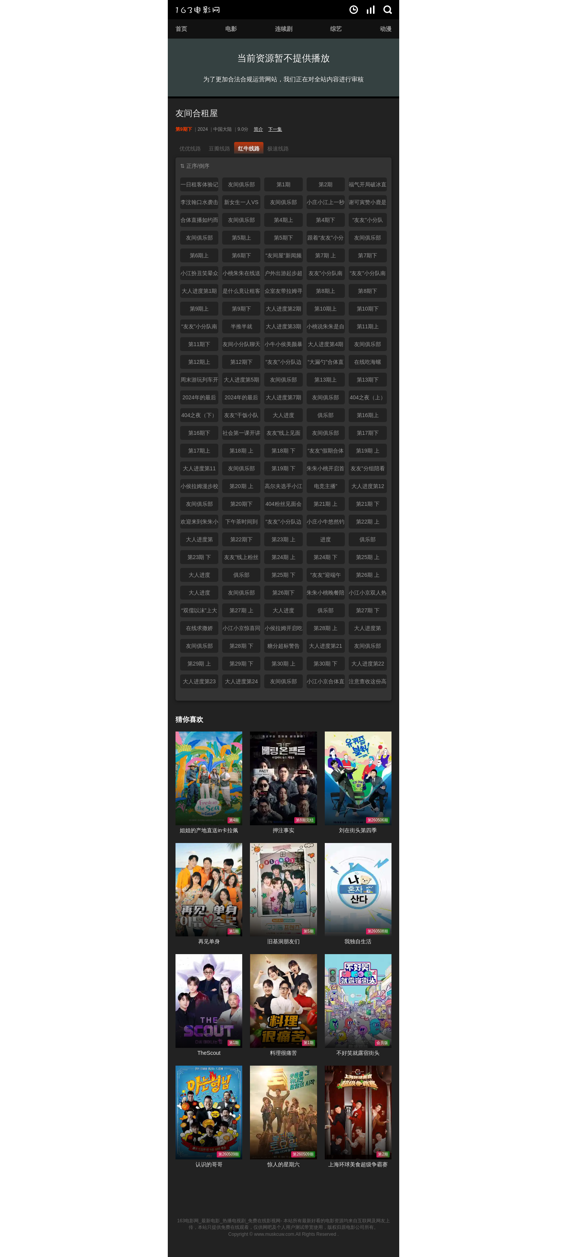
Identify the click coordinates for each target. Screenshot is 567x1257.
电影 (231, 28)
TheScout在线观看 (209, 1001)
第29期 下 (241, 664)
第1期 (283, 184)
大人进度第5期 (241, 380)
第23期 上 (283, 539)
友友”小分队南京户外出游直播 (325, 275)
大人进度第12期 (368, 488)
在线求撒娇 (199, 628)
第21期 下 (368, 504)
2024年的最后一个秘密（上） (199, 399)
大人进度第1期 (199, 291)
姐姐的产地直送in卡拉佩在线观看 (209, 778)
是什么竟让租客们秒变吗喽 (241, 293)
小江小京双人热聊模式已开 (367, 595)
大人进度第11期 (199, 470)
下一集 (275, 129)
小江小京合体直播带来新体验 (325, 683)
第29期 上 (199, 664)
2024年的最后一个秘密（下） (241, 399)
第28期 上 (325, 628)
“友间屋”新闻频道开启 (283, 257)
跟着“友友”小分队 (325, 240)
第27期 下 (368, 610)
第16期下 (199, 433)
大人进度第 (199, 539)
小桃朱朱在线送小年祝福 (241, 275)
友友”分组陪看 (368, 468)
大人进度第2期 (283, 309)
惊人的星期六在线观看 (283, 1112)
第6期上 (199, 255)
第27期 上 (241, 610)
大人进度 (283, 415)
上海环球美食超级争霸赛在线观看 (358, 1112)
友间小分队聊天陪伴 (241, 346)
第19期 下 (283, 468)
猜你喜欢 (189, 719)
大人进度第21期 (325, 648)
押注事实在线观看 (283, 778)
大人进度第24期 (241, 683)
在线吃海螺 (367, 362)
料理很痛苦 (283, 1053)
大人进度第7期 (283, 397)
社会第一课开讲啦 (241, 435)
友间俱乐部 (241, 184)
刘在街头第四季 (358, 830)
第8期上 (325, 291)
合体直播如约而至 (199, 222)
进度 (325, 539)
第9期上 (199, 309)
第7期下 (367, 255)
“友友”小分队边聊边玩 (283, 364)
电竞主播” (326, 486)
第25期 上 (368, 557)
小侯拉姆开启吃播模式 (283, 630)
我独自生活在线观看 (358, 890)
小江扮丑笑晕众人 (199, 275)
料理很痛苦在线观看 (283, 1001)
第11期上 (368, 326)
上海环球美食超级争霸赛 (358, 1164)
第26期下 (283, 593)
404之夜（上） (368, 397)
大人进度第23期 (199, 683)
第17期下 (368, 433)
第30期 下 (325, 664)
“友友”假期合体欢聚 (325, 453)
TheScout (209, 1053)
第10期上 (325, 309)
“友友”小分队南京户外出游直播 (199, 328)
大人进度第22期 (368, 666)
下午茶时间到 (241, 522)
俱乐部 (325, 415)
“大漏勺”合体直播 (325, 364)
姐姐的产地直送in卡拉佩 (209, 830)
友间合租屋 (197, 113)
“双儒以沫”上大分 (199, 612)
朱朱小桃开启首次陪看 (325, 470)
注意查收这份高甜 (367, 683)
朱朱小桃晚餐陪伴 (325, 595)
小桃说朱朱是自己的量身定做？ (325, 328)
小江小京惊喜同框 (241, 630)
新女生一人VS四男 (241, 204)
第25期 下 (283, 575)
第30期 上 (283, 664)
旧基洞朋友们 (283, 941)
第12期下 (241, 362)
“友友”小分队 (368, 220)
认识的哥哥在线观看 (209, 1112)
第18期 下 (283, 451)
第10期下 (368, 309)
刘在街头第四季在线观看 (358, 778)
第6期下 (241, 255)
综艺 (336, 28)
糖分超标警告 (283, 646)
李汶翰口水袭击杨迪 (199, 204)
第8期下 (367, 291)
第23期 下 (199, 557)
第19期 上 (368, 451)
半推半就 (241, 326)
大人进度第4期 (325, 344)
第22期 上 (368, 522)
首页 (181, 28)
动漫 (386, 28)
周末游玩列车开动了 (199, 382)
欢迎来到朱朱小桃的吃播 (199, 524)
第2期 (325, 184)
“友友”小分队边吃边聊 (283, 524)
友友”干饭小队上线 (241, 417)
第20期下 (241, 504)
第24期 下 (325, 557)
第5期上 (241, 238)
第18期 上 (241, 451)
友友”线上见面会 (284, 435)
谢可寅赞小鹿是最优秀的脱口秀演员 (367, 204)
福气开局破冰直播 (367, 186)
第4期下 (325, 220)
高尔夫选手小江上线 (283, 488)
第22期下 (241, 539)
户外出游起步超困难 (283, 275)
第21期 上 (325, 504)
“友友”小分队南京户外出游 (368, 275)
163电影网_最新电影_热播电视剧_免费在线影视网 (228, 1220)
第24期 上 (283, 557)
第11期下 (199, 344)
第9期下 (241, 309)
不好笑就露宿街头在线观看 (358, 1001)
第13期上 (325, 380)
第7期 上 (325, 255)
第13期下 (368, 380)
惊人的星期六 (283, 1164)
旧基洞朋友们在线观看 (283, 890)
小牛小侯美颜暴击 (283, 346)
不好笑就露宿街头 (358, 1053)
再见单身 (209, 941)
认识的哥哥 (209, 1164)
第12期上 (199, 362)
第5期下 (283, 238)
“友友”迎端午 (325, 575)
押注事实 (283, 830)
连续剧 (283, 28)
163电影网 (197, 9)
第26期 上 (368, 575)
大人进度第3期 (283, 326)
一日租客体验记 (199, 184)
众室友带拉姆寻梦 (283, 293)
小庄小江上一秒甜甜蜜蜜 (325, 204)
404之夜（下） (199, 415)
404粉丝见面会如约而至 (283, 506)
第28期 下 (241, 646)
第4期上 (283, 220)
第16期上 (368, 415)
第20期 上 (241, 486)
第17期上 (199, 451)
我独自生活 (357, 941)
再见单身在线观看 (209, 890)
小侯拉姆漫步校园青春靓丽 (199, 488)
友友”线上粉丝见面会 (241, 559)
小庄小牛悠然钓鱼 (325, 524)
